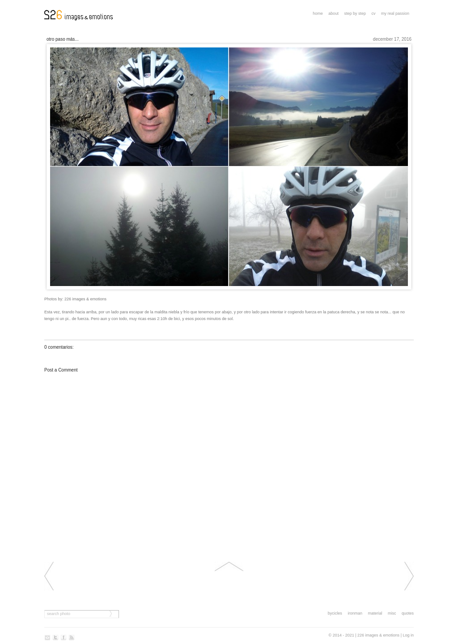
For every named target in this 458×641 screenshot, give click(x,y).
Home (318, 13)
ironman (355, 613)
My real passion (395, 13)
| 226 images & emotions (377, 635)
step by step (355, 13)
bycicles (335, 613)
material (375, 613)
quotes (408, 613)
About (333, 13)
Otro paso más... (63, 39)
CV (373, 13)
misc (392, 613)
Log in (408, 635)
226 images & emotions (85, 299)
